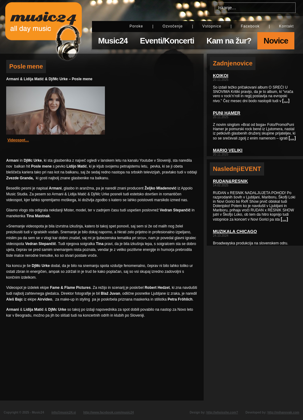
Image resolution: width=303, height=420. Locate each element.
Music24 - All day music (43, 27)
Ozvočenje (173, 26)
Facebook (250, 26)
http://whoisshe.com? (222, 412)
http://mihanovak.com (283, 412)
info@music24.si (64, 412)
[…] (285, 100)
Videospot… (18, 140)
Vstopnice (212, 26)
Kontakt (286, 26)
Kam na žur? (228, 40)
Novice (276, 40)
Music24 (113, 40)
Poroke (136, 26)
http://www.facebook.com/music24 (108, 412)
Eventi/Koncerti (167, 40)
